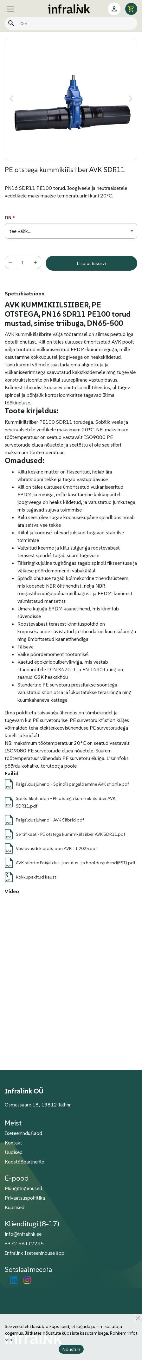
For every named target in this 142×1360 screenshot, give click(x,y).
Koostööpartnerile (24, 1161)
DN (8, 218)
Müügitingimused (23, 1188)
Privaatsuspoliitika (25, 1198)
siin (8, 1340)
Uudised (14, 1152)
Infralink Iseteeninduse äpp (34, 1253)
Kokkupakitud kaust (36, 877)
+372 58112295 (24, 1243)
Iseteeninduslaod (23, 1133)
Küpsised (14, 1207)
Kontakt (13, 1142)
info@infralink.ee (23, 1234)
